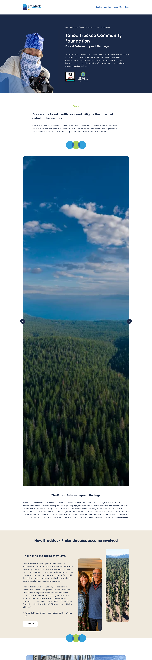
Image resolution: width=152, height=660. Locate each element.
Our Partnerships (103, 7)
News (126, 7)
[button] (74, 484)
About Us (118, 7)
